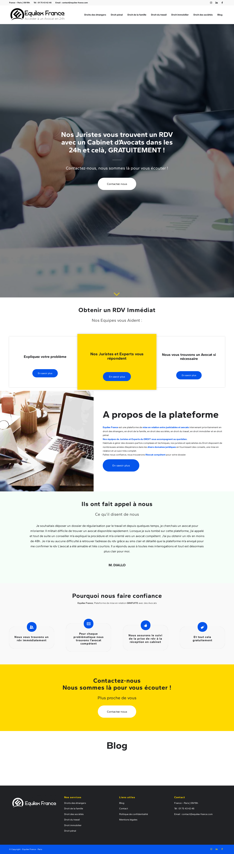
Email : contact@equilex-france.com (71, 2)
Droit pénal (70, 830)
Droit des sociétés (74, 814)
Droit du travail (72, 819)
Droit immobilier (73, 825)
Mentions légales (128, 819)
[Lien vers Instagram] (211, 2)
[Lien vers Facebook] (222, 2)
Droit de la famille (73, 808)
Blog (121, 803)
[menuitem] (20, 3)
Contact (123, 808)
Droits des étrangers (75, 803)
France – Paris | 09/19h (19, 2)
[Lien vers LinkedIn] (216, 2)
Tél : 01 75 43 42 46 (43, 2)
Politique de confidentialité (133, 814)
